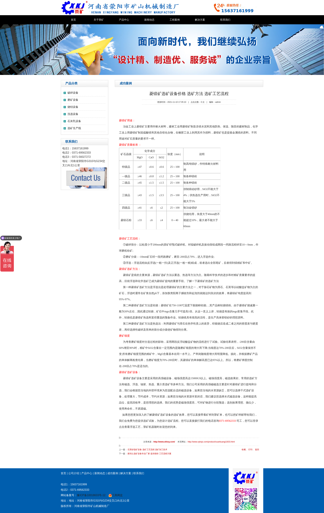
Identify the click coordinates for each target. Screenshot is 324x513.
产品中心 (124, 19)
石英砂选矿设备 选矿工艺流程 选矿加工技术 (147, 449)
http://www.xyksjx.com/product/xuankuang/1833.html (211, 442)
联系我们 (225, 19)
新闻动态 (149, 19)
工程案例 (175, 19)
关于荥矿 (99, 19)
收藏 (244, 449)
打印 (250, 449)
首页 (73, 19)
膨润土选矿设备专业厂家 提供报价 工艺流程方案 (149, 453)
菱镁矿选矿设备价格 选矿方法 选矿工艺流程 (188, 93)
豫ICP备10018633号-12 (91, 495)
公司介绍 (73, 473)
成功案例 (112, 473)
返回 (257, 449)
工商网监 (116, 495)
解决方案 (200, 19)
